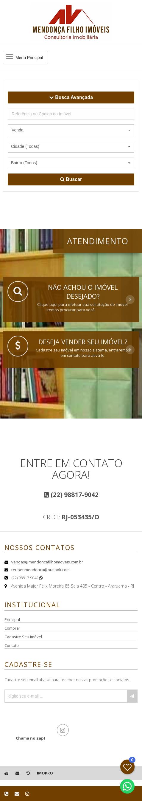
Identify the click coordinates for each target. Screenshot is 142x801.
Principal (12, 619)
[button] (71, 130)
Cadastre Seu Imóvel (23, 636)
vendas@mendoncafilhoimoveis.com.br (47, 562)
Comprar (12, 628)
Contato (11, 645)
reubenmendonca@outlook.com (40, 569)
